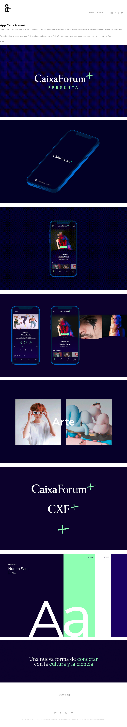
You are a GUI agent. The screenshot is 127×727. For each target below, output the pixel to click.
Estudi (100, 13)
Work (91, 13)
